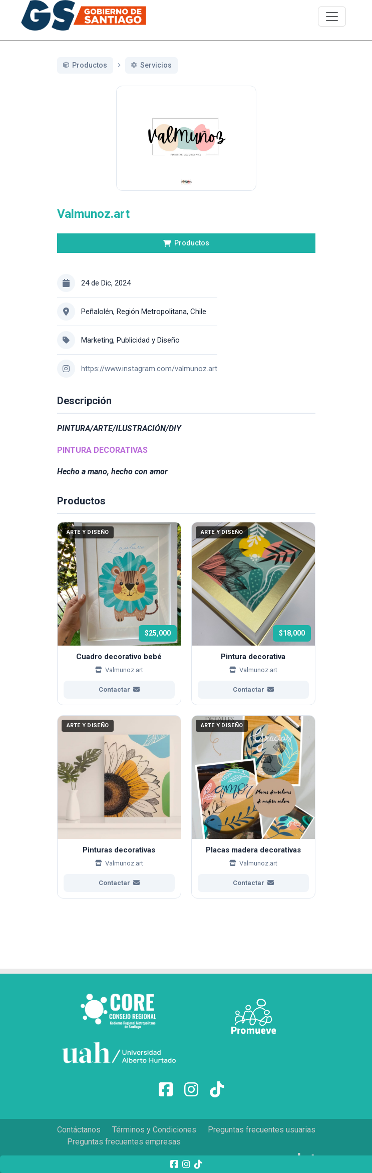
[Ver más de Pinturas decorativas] (119, 818)
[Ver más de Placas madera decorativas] (253, 818)
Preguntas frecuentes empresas (124, 1141)
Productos (186, 254)
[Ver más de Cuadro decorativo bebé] (119, 624)
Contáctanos (79, 1129)
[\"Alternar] (332, 17)
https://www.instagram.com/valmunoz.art (149, 379)
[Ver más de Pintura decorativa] (253, 624)
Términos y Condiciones (154, 1129)
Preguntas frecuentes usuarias (261, 1129)
